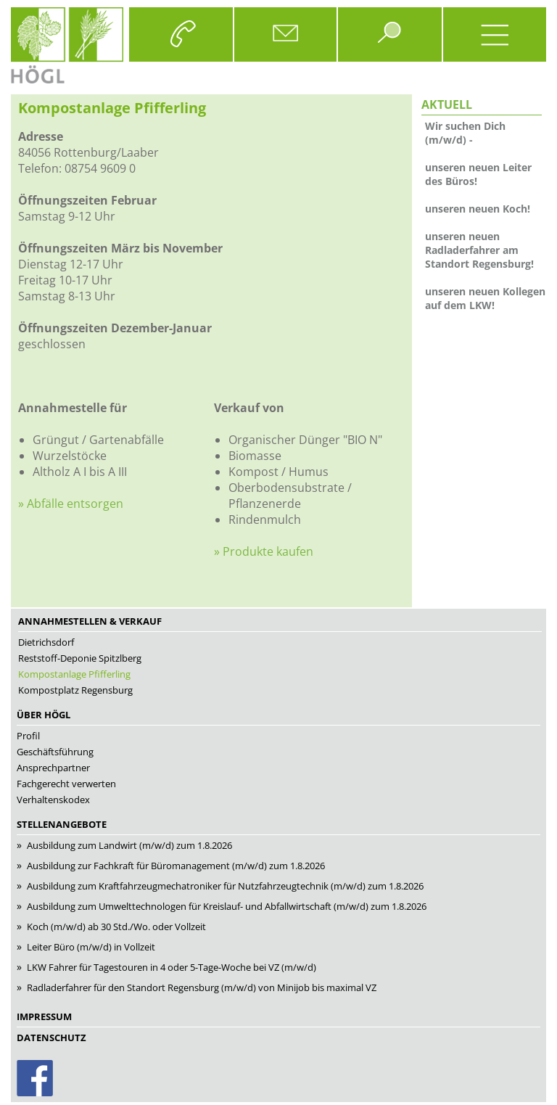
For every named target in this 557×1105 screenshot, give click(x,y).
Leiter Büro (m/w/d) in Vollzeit (91, 946)
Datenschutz (51, 1037)
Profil (28, 735)
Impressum (44, 1016)
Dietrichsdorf (46, 642)
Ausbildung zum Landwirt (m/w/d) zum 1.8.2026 (129, 845)
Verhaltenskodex (53, 799)
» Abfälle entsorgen (70, 504)
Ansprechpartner (53, 767)
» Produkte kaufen (263, 551)
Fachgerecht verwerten (66, 783)
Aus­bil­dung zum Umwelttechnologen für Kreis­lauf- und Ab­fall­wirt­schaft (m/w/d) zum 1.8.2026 (226, 906)
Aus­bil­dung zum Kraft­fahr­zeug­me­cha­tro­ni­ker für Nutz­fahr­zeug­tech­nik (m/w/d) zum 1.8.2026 (225, 885)
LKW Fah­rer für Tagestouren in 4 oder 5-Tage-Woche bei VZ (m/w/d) (171, 967)
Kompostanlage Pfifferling (74, 674)
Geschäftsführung (55, 751)
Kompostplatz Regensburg (75, 690)
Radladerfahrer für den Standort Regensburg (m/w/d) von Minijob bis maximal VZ (201, 987)
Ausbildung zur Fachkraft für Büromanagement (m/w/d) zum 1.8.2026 (176, 865)
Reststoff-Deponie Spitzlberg (79, 658)
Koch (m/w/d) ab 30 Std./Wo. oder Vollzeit (116, 926)
